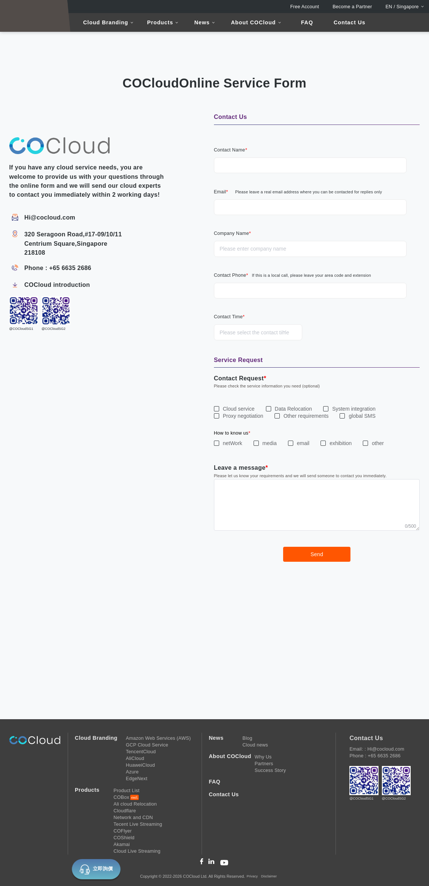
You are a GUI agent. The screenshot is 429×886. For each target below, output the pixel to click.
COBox (121, 797)
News (202, 22)
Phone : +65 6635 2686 (57, 267)
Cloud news (255, 745)
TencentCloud (141, 751)
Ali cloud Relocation (135, 804)
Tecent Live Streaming (138, 824)
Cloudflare (125, 810)
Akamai (122, 844)
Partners (264, 763)
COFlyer (123, 831)
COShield (124, 837)
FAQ (307, 22)
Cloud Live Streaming (137, 851)
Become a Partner (352, 6)
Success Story (270, 770)
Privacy (252, 876)
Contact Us (349, 22)
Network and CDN (133, 817)
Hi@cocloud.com (49, 217)
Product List (127, 790)
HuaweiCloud (140, 765)
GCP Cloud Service (147, 745)
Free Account (304, 6)
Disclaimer (269, 876)
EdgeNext (136, 778)
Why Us (263, 757)
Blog (247, 738)
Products (160, 22)
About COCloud (253, 22)
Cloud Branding (105, 22)
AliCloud (135, 758)
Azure (132, 772)
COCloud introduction (57, 284)
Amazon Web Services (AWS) (158, 738)
